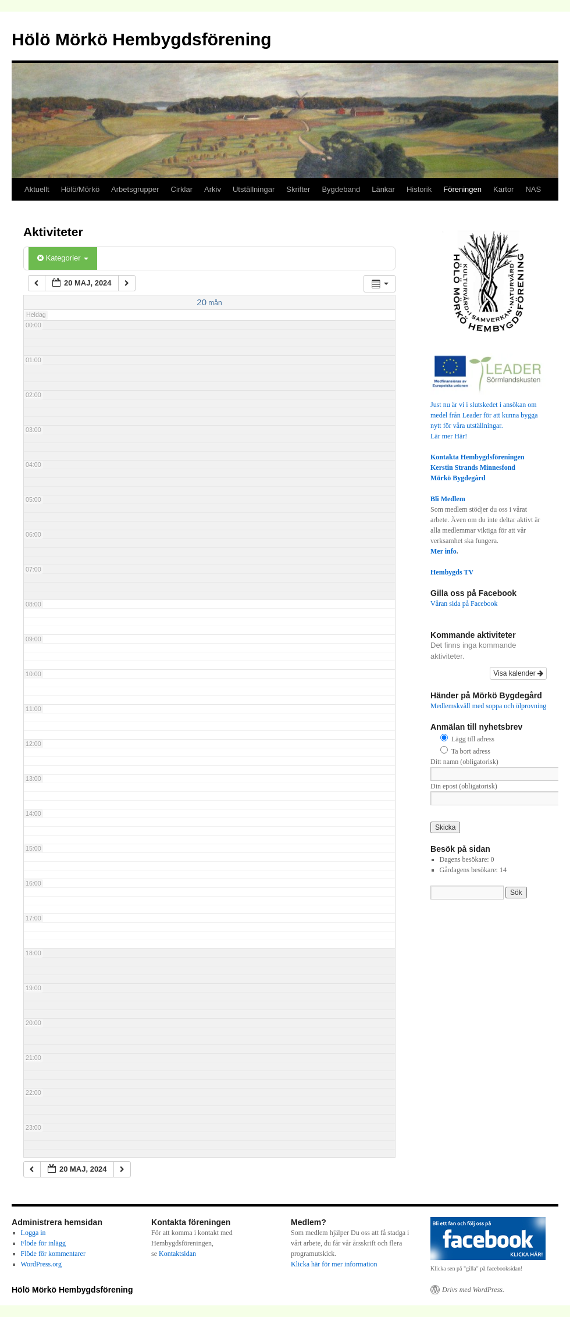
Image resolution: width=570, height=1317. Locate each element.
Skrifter (298, 189)
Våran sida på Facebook (464, 603)
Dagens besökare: (465, 859)
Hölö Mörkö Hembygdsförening (142, 39)
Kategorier (62, 258)
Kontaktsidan (177, 1254)
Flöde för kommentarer (53, 1254)
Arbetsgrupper (135, 189)
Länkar (383, 189)
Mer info (443, 551)
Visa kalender (518, 673)
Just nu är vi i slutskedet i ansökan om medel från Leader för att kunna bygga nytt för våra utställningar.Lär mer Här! (488, 415)
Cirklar (182, 189)
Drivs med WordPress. (473, 1290)
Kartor (503, 189)
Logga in (33, 1233)
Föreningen (462, 189)
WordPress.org (41, 1264)
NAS (533, 189)
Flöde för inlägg (43, 1243)
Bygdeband (341, 189)
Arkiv (212, 189)
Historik (419, 189)
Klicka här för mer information (334, 1264)
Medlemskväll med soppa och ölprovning (488, 706)
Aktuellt (36, 189)
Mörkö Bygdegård (457, 478)
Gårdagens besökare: (470, 870)
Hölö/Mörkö (80, 189)
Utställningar (254, 189)
